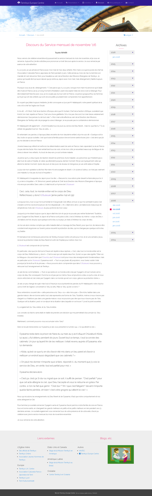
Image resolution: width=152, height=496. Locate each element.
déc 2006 (116, 205)
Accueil (58, 3)
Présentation (72, 3)
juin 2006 (116, 217)
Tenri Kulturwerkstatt (26, 481)
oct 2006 (116, 213)
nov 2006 (116, 209)
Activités (86, 3)
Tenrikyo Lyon (24, 478)
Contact (130, 3)
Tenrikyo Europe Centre (30, 3)
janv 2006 (116, 226)
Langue (128, 35)
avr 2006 (116, 222)
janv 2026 (116, 57)
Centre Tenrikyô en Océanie (59, 475)
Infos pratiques (114, 3)
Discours (100, 3)
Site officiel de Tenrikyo (27, 451)
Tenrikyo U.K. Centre (26, 469)
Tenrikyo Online (25, 454)
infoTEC (82, 451)
